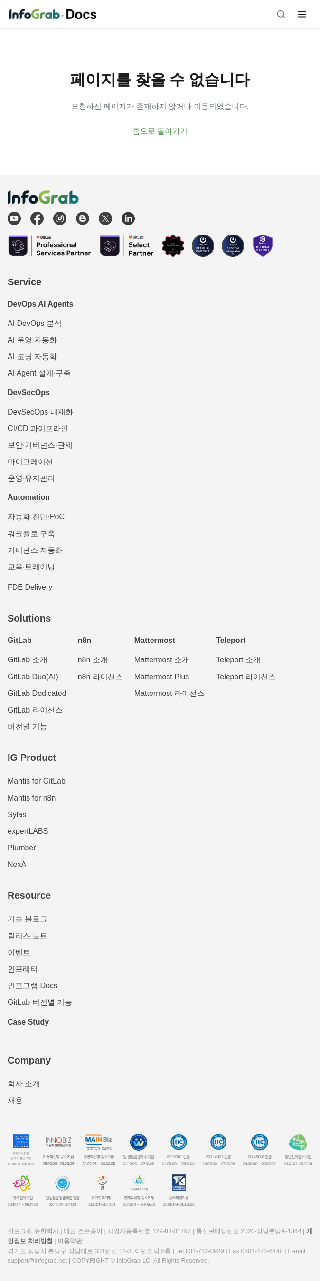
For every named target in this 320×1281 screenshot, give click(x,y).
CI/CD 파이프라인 (38, 428)
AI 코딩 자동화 (32, 356)
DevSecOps (29, 392)
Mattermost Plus (161, 677)
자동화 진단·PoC (36, 517)
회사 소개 (24, 1084)
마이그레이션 (30, 462)
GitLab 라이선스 (35, 710)
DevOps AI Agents (40, 304)
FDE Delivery (30, 587)
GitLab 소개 (27, 660)
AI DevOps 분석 (35, 323)
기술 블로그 (27, 919)
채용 (15, 1100)
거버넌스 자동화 (35, 550)
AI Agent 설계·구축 (39, 373)
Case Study (28, 1022)
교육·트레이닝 (31, 567)
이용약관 (69, 1241)
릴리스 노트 (27, 936)
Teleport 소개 (238, 660)
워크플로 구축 (31, 534)
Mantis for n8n (32, 798)
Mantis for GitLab (37, 781)
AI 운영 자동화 (32, 340)
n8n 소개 (93, 660)
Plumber (22, 848)
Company (29, 1060)
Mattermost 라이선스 (169, 693)
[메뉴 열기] (302, 14)
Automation (29, 497)
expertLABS (28, 831)
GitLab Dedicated (37, 693)
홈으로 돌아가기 (160, 131)
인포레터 (23, 969)
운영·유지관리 (31, 478)
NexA (17, 864)
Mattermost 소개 (161, 660)
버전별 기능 (27, 726)
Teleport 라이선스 (245, 677)
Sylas (17, 815)
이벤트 (19, 952)
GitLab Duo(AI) (33, 677)
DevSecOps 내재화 (40, 412)
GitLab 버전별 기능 (40, 1002)
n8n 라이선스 (100, 677)
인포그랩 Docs (32, 986)
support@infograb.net (37, 1260)
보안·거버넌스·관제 (40, 445)
